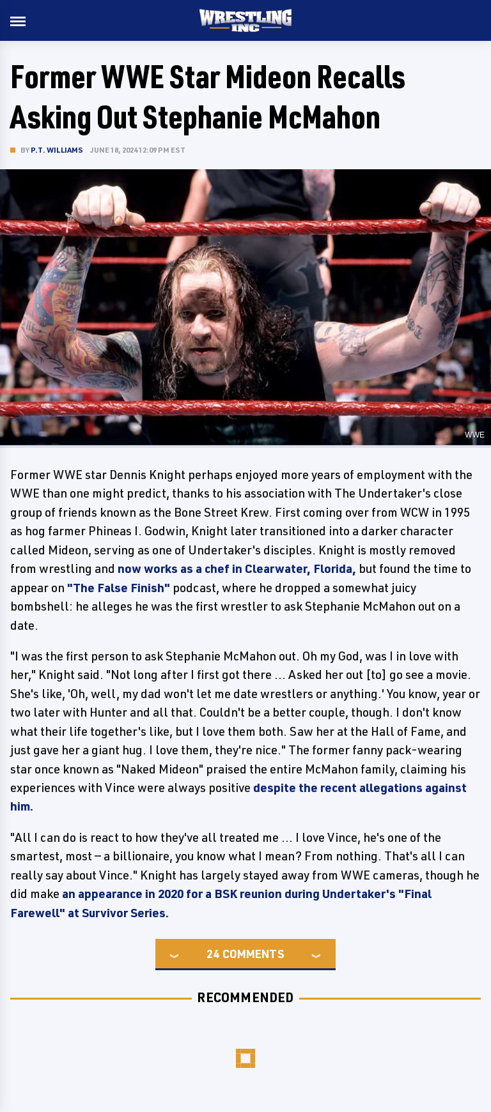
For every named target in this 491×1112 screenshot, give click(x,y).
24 (213, 954)
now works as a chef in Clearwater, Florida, (237, 568)
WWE (475, 435)
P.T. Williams (57, 150)
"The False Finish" (118, 587)
